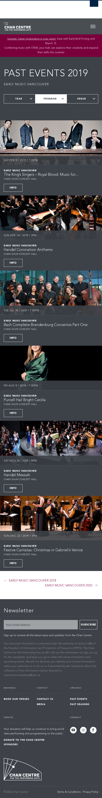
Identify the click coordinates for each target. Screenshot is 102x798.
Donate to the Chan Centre (24, 740)
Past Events (79, 699)
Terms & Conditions (69, 792)
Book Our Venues (16, 699)
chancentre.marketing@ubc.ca (22, 675)
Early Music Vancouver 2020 (68, 585)
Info (13, 187)
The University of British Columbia (37, 8)
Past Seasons (80, 704)
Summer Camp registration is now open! (31, 39)
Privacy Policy (90, 792)
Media (41, 704)
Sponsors (11, 744)
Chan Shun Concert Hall (20, 179)
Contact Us (45, 699)
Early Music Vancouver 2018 (32, 580)
